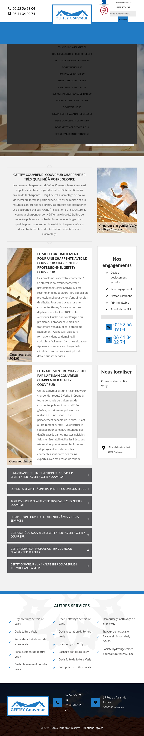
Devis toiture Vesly (22, 631)
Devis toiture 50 (72, 107)
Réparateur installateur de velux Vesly (27, 641)
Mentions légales (92, 728)
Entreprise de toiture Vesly (71, 667)
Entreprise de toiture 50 (72, 87)
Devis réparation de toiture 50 (72, 134)
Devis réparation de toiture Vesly (71, 634)
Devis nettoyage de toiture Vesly (71, 621)
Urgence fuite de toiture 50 (72, 100)
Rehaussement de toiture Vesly (26, 654)
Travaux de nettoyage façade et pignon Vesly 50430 (113, 636)
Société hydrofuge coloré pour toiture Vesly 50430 (115, 651)
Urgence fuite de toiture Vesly (26, 621)
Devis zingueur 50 (72, 67)
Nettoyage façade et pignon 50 (72, 60)
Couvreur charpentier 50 (72, 47)
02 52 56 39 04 (21, 8)
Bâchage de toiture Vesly (70, 652)
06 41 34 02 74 (21, 13)
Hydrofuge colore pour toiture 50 (72, 53)
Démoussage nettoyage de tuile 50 (72, 93)
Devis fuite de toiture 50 (72, 80)
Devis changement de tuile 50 (72, 120)
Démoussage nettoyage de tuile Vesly (116, 621)
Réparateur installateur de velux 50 (72, 113)
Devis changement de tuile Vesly (27, 667)
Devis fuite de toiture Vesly (71, 659)
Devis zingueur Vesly (67, 644)
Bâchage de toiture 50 (72, 73)
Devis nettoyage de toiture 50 (72, 127)
